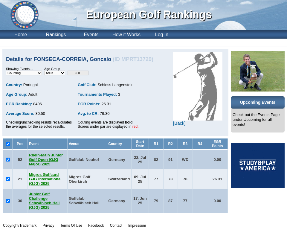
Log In (161, 34)
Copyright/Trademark (19, 225)
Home (20, 34)
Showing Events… (19, 69)
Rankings (56, 34)
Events (91, 34)
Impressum (137, 225)
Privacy (48, 225)
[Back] (179, 123)
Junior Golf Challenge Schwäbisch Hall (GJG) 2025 (44, 201)
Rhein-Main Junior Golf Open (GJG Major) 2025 (46, 159)
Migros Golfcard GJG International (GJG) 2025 (45, 179)
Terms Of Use (71, 225)
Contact (116, 225)
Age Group (52, 69)
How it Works (126, 34)
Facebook (96, 225)
